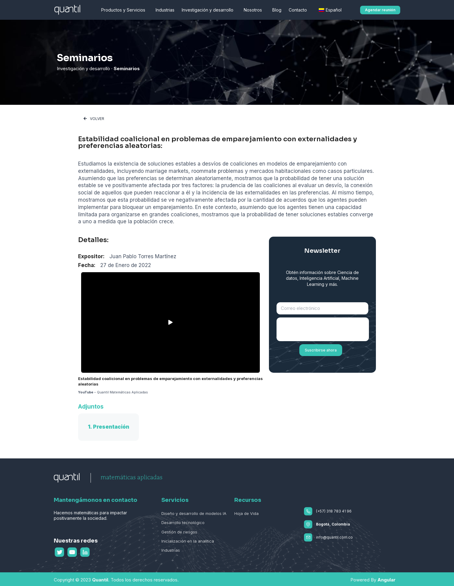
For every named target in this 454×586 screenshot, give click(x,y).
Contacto (299, 10)
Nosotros (254, 10)
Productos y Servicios (124, 10)
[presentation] (323, 329)
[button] (380, 10)
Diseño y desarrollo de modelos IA (193, 513)
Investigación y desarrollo (209, 10)
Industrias (165, 9)
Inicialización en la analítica (187, 541)
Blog (276, 9)
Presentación (111, 427)
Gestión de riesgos (179, 531)
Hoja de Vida (246, 513)
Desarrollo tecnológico (183, 522)
